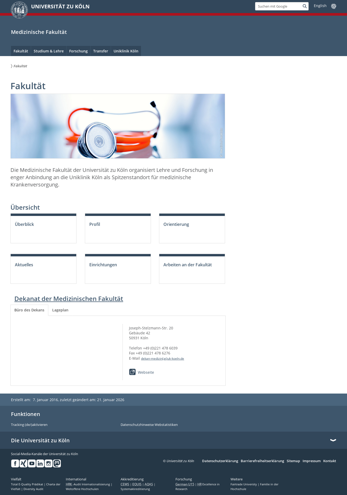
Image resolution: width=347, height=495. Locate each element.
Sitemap (293, 461)
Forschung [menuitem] (78, 51)
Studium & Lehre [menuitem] (49, 51)
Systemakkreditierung (135, 489)
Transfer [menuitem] (100, 51)
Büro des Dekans (29, 309)
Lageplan (60, 309)
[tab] (29, 310)
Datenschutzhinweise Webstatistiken (149, 425)
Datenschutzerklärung (220, 461)
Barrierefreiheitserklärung (262, 461)
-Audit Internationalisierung (88, 484)
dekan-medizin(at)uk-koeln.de (162, 358)
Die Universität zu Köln (40, 440)
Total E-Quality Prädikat (27, 484)
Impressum (312, 461)
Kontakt (329, 461)
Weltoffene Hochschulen (82, 489)
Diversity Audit (33, 489)
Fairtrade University (244, 484)
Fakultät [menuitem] (21, 51)
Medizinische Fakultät (39, 31)
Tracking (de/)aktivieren (29, 425)
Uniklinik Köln (126, 51)
